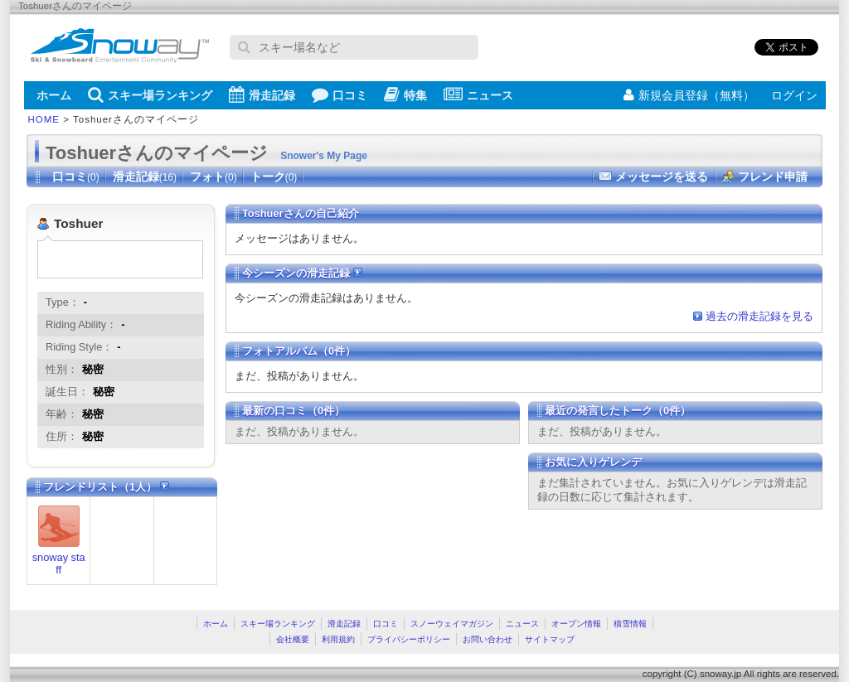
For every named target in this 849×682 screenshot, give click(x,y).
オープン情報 (576, 623)
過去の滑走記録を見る (759, 316)
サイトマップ (550, 639)
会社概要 (292, 639)
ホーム (53, 95)
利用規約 (338, 639)
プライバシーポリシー (408, 639)
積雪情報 (630, 623)
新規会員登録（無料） (688, 95)
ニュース (478, 94)
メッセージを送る (661, 176)
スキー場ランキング (150, 94)
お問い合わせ (487, 639)
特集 (405, 94)
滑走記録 (262, 94)
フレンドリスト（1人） (106, 487)
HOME (44, 119)
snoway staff (58, 563)
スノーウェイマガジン (451, 623)
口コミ (339, 94)
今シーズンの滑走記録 (302, 273)
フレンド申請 (773, 176)
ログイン (794, 95)
